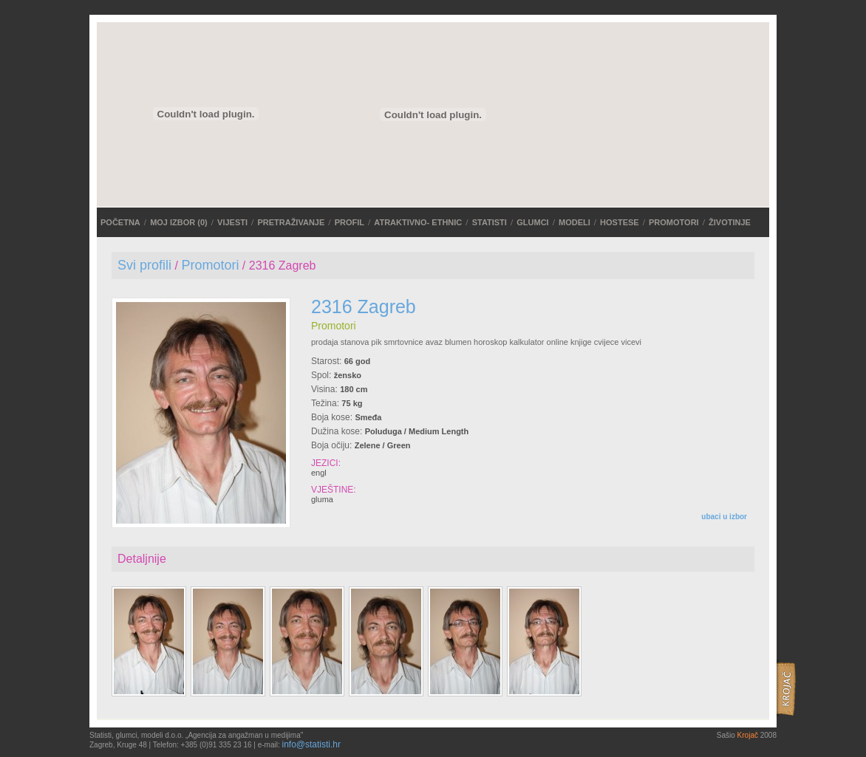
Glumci (532, 222)
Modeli (574, 222)
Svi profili (144, 265)
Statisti (489, 222)
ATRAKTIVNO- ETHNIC (418, 222)
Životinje (730, 222)
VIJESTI (232, 222)
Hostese (619, 222)
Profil (349, 222)
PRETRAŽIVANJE (290, 222)
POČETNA (120, 222)
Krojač (747, 735)
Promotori (674, 222)
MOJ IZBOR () (179, 222)
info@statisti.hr (311, 744)
